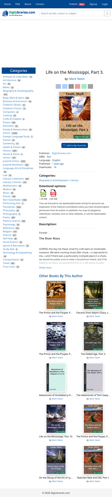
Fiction (6, 133)
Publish (77, 4)
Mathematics (10, 185)
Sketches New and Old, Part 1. (93, 477)
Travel (6, 263)
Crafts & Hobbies (12, 118)
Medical (7, 189)
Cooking (7, 115)
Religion (7, 231)
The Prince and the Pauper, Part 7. (57, 354)
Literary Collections (13, 178)
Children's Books (12, 104)
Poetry (6, 217)
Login (105, 4)
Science (7, 235)
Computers (9, 111)
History (7, 150)
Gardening (9, 143)
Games (6, 140)
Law (5, 175)
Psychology (9, 224)
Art (4, 83)
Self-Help (8, 238)
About (27, 4)
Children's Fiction (12, 108)
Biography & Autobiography (18, 90)
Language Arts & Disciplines (18, 168)
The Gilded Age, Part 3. (93, 354)
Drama (6, 122)
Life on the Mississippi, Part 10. (56, 436)
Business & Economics (15, 101)
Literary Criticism (12, 182)
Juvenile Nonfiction (13, 164)
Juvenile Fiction (11, 161)
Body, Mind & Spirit (13, 97)
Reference (8, 228)
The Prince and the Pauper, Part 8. (57, 312)
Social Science (10, 242)
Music (6, 192)
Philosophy (9, 210)
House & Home (11, 154)
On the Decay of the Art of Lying (56, 477)
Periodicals (9, 206)
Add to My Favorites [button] (74, 145)
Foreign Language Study (16, 136)
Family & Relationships (15, 129)
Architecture (9, 80)
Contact (40, 4)
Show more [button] (45, 267)
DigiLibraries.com (61, 153)
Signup (93, 4)
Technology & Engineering (17, 252)
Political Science (11, 220)
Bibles (6, 87)
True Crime (9, 266)
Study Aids (8, 249)
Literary (74, 180)
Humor (7, 157)
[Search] (71, 13)
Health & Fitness (12, 147)
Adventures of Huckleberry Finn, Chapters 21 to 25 (66, 395)
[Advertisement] (56, 42)
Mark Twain (77, 79)
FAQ (17, 4)
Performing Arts (11, 203)
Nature (6, 196)
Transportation (11, 259)
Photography (10, 213)
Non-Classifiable (12, 199)
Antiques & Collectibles (15, 76)
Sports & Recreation (14, 245)
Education (8, 125)
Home (7, 4)
